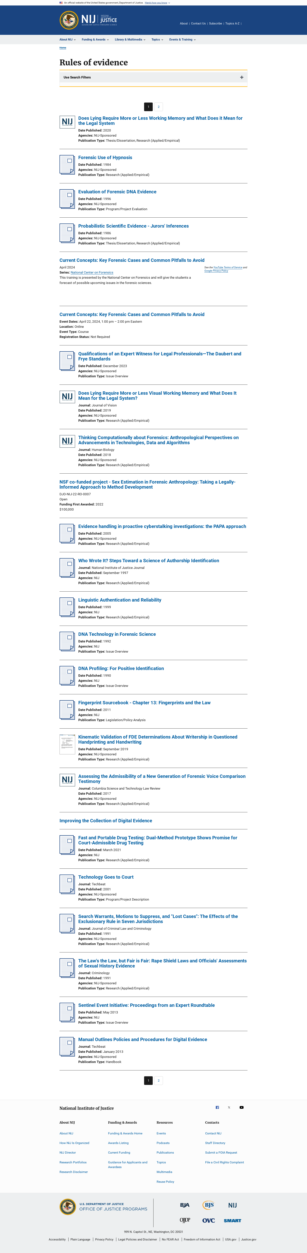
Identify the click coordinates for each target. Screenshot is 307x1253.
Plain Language (80, 1239)
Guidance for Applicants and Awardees (127, 1164)
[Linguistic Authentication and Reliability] (67, 616)
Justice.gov (248, 1239)
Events (161, 1133)
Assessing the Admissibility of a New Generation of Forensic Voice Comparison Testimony (162, 779)
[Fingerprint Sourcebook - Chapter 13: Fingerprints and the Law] (67, 719)
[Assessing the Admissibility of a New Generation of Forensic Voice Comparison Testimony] (67, 781)
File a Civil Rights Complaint (224, 1162)
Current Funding (119, 1152)
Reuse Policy (165, 1181)
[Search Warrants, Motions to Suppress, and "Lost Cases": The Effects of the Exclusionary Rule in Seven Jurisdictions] (67, 932)
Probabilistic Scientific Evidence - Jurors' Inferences (133, 226)
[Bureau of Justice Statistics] (208, 1210)
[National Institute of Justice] (233, 1208)
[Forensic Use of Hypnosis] (67, 173)
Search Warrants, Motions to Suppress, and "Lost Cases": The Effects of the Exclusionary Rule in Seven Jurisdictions (158, 919)
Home (63, 47)
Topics (161, 1162)
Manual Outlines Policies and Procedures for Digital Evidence (142, 1039)
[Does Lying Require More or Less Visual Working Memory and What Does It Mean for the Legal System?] (67, 398)
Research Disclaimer (74, 1172)
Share (247, 26)
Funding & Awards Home (125, 1133)
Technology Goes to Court (106, 877)
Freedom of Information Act (202, 1239)
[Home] (99, 20)
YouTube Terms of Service (227, 267)
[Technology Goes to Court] (67, 893)
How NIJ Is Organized (74, 1143)
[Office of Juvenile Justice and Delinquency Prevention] (185, 1224)
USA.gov (230, 1239)
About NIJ (66, 1133)
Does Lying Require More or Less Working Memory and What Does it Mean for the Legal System (160, 120)
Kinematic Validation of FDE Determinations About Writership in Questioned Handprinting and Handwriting (157, 739)
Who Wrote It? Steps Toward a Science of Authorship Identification (148, 560)
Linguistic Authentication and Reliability (119, 600)
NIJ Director (68, 1152)
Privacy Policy (104, 1239)
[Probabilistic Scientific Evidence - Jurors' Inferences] (67, 242)
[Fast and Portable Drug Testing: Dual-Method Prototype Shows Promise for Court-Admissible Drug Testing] (67, 854)
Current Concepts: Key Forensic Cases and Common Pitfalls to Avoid (132, 260)
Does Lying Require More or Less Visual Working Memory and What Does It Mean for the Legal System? (157, 395)
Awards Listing (118, 1143)
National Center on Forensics (92, 272)
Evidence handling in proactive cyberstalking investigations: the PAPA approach (162, 526)
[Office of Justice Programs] (69, 20)
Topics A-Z (232, 23)
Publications (165, 1152)
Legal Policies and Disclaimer (137, 1239)
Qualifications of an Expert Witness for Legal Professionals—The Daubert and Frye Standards (159, 356)
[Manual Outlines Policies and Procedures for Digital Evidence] (67, 1055)
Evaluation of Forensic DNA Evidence (117, 192)
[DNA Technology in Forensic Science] (67, 650)
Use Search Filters (77, 77)
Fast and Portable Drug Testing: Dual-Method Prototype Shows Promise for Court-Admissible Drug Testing (157, 840)
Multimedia (164, 1172)
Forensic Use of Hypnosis (105, 157)
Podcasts (163, 1143)
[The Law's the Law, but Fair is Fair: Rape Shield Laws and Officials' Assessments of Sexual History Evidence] (67, 977)
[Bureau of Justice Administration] (185, 1208)
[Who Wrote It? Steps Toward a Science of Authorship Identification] (67, 576)
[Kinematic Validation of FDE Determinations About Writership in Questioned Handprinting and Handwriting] (67, 745)
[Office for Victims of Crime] (208, 1223)
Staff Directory (215, 1143)
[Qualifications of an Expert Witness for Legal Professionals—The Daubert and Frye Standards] (67, 370)
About (184, 23)
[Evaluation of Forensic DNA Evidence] (67, 208)
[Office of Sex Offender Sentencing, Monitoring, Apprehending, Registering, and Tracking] (232, 1223)
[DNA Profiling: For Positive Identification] (67, 684)
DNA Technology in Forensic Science (117, 634)
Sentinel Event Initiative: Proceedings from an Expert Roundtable (146, 1005)
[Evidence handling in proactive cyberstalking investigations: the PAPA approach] (67, 542)
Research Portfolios (73, 1162)
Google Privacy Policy (216, 270)
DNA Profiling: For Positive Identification (121, 668)
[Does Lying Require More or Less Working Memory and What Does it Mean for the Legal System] (67, 123)
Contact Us (198, 23)
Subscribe (215, 23)
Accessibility (57, 1239)
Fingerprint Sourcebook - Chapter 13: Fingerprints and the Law (144, 702)
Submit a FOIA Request (221, 1152)
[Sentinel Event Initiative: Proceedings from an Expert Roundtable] (67, 1021)
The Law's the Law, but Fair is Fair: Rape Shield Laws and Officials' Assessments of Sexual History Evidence (162, 963)
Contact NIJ (213, 1133)
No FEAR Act (170, 1239)
